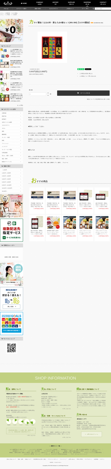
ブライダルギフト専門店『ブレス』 (52, 451)
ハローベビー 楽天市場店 (34, 451)
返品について (90, 99)
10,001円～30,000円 (11, 188)
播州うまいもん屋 (55, 452)
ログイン (102, 459)
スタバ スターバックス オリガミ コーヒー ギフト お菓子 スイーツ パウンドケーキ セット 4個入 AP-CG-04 (102, 232)
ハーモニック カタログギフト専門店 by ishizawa (55, 454)
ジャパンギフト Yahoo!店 (51, 449)
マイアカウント (88, 459)
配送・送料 (20, 459)
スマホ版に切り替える (57, 462)
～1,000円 (11, 170)
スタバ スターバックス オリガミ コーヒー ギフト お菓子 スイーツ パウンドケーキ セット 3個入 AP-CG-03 (85, 232)
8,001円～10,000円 (11, 185)
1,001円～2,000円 (11, 173)
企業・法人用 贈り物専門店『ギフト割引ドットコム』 (88, 449)
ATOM (81, 459)
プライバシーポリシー (53, 459)
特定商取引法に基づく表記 (102, 99)
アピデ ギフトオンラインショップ (79, 454)
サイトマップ (63, 459)
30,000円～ (11, 191)
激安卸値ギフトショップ (66, 449)
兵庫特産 (8, 13)
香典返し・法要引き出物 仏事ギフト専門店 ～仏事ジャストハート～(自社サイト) (28, 452)
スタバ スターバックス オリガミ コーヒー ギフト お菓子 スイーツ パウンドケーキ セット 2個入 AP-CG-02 (69, 232)
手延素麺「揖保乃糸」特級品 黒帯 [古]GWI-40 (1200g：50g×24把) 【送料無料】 (53, 205)
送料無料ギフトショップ (18, 451)
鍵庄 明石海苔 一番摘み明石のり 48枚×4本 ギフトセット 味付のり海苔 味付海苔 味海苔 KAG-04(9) (37, 232)
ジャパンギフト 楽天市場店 (35, 449)
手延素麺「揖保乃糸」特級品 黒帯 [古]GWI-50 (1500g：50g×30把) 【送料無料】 (69, 205)
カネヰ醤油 (14, 13)
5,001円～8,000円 (11, 182)
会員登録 (96, 459)
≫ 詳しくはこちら (31, 435)
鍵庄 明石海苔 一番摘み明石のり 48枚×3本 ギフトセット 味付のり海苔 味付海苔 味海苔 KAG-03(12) (102, 205)
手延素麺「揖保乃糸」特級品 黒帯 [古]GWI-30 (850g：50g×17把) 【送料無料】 (37, 205)
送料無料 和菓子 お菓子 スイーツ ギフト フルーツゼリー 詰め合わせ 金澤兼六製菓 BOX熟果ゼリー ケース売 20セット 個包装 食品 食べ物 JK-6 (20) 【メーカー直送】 (53, 232)
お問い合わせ (72, 459)
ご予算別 (8, 14)
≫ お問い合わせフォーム (91, 434)
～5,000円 (14, 14)
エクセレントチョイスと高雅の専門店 (93, 452)
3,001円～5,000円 (11, 179)
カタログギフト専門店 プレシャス (32, 454)
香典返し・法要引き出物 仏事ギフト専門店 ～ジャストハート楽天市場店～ (81, 451)
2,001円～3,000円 (11, 176)
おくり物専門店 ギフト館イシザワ (18, 449)
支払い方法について (11, 459)
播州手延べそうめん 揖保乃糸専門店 (71, 452)
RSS (78, 459)
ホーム (2, 13)
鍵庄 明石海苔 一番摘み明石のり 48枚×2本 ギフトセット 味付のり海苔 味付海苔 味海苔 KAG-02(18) (85, 205)
